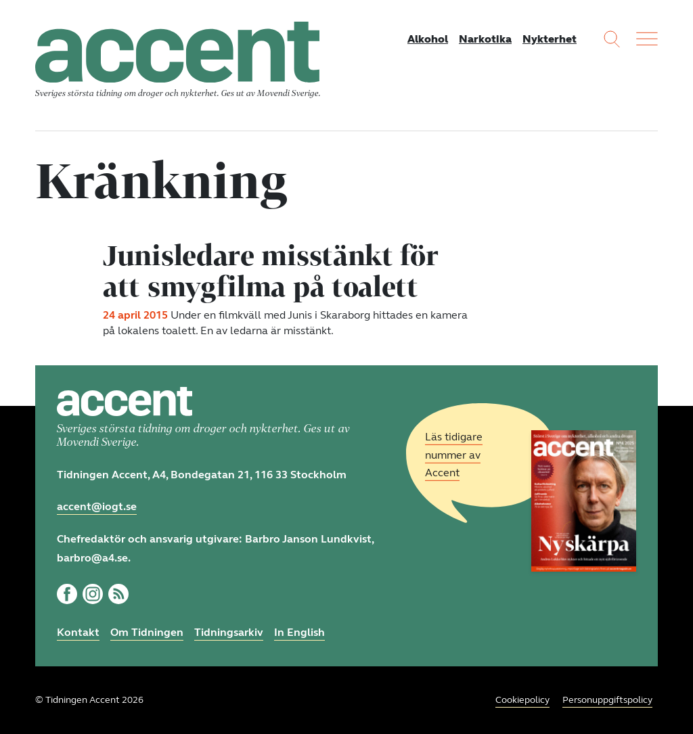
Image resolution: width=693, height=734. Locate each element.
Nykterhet (549, 38)
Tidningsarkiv (228, 632)
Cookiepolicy (522, 700)
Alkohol (427, 38)
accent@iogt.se (97, 506)
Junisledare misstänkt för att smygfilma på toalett (271, 270)
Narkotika (485, 38)
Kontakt (78, 632)
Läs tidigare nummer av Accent (454, 455)
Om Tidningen (146, 632)
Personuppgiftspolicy (607, 700)
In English (299, 632)
